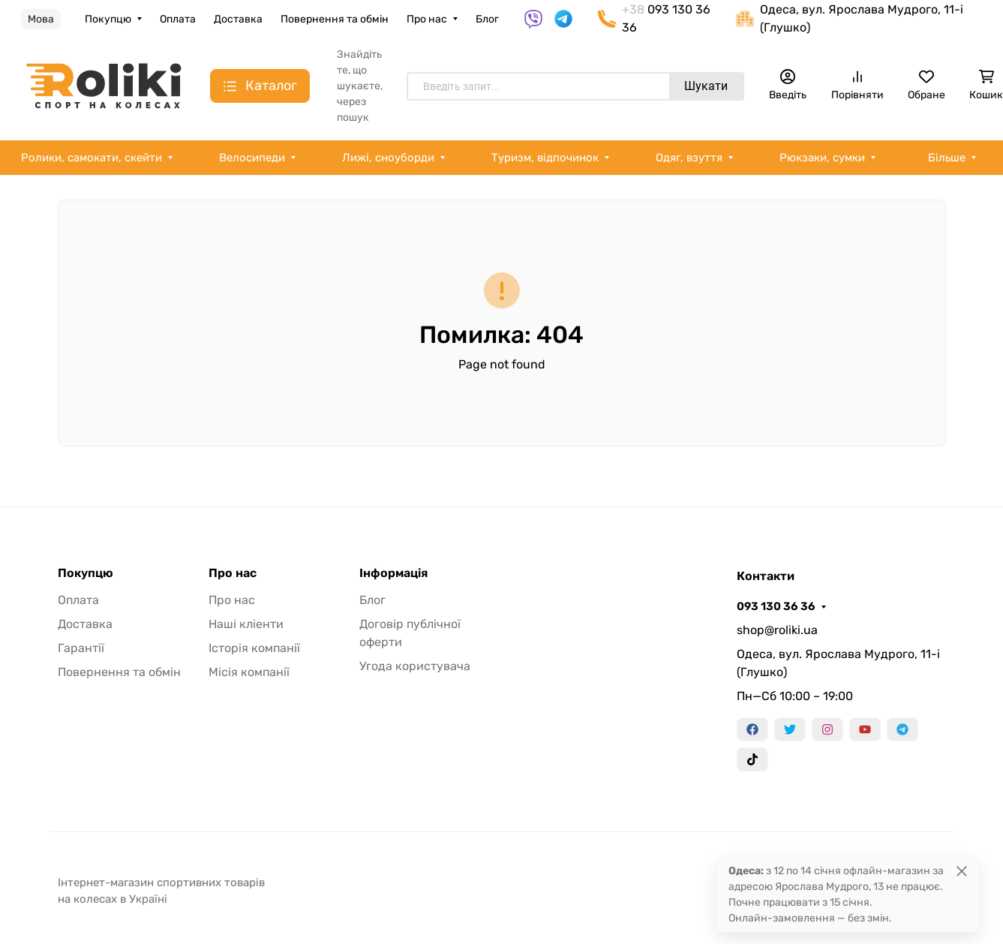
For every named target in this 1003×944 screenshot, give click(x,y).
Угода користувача (414, 666)
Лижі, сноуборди (388, 157)
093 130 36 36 (776, 606)
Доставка (238, 19)
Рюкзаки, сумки (822, 157)
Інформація (393, 573)
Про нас (427, 19)
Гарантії (81, 648)
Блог (487, 19)
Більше (946, 157)
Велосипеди (252, 157)
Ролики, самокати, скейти (91, 157)
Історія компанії (254, 648)
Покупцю (108, 19)
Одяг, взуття (689, 157)
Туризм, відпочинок (545, 157)
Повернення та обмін (335, 19)
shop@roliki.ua (777, 630)
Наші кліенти (246, 624)
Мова (41, 19)
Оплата (178, 19)
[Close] (961, 871)
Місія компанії (249, 672)
